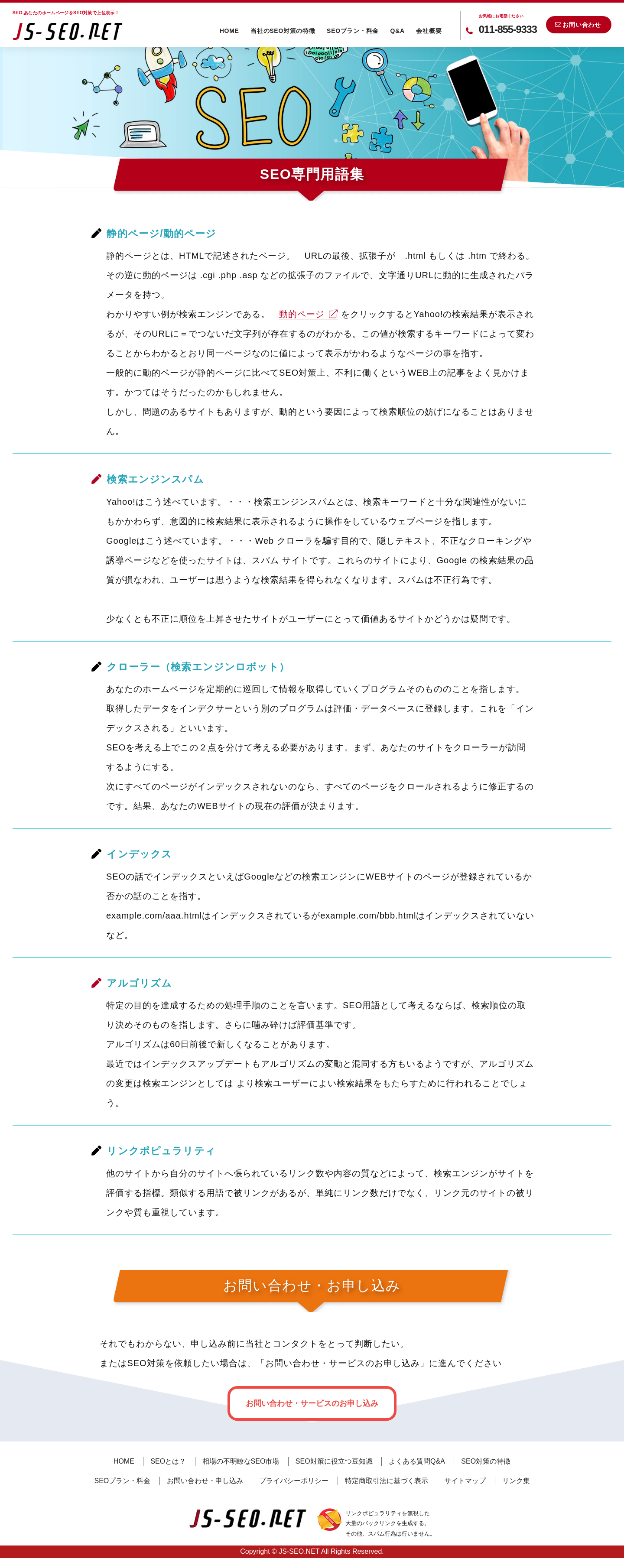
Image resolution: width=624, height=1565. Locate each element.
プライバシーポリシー (293, 1480)
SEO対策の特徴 (485, 1461)
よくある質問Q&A (417, 1461)
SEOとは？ (168, 1461)
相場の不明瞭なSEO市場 (241, 1461)
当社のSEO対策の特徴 (282, 30)
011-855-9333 (508, 23)
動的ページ (308, 314)
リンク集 (516, 1480)
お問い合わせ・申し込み (205, 1480)
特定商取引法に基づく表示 (386, 1480)
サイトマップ (465, 1480)
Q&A (397, 30)
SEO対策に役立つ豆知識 (334, 1461)
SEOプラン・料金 (353, 30)
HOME (229, 30)
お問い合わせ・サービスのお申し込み (312, 1403)
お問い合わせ (578, 24)
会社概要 (429, 30)
